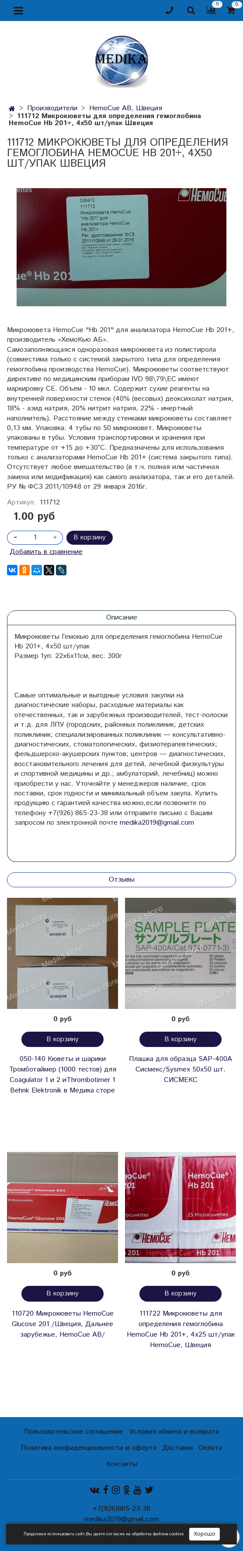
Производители (52, 108)
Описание (121, 618)
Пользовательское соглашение (73, 1432)
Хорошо (204, 1534)
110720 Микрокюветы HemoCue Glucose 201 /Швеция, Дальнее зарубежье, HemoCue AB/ (63, 1324)
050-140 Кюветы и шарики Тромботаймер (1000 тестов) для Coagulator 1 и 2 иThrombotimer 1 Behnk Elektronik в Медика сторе (62, 1075)
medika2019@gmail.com (157, 823)
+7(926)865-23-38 (121, 1509)
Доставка (177, 1448)
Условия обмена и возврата (174, 1432)
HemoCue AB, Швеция (125, 108)
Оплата (210, 1448)
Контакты (121, 1464)
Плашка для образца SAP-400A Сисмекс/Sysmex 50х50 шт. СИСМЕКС (180, 1069)
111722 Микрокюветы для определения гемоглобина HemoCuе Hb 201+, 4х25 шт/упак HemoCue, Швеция (181, 1329)
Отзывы (122, 880)
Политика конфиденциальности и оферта (88, 1448)
